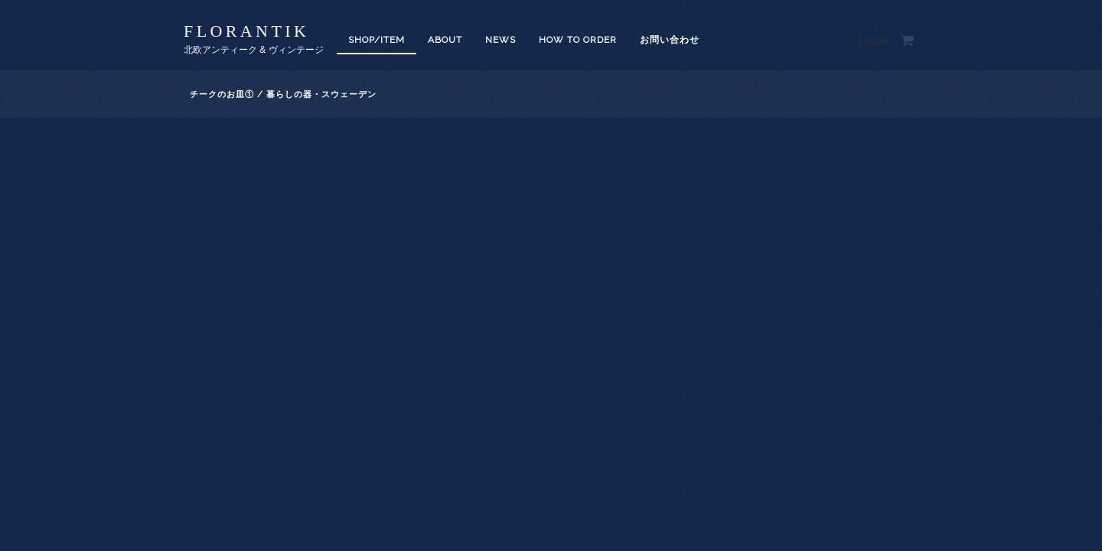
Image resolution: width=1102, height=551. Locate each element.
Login (873, 42)
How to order (578, 39)
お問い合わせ (669, 39)
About (445, 39)
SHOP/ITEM (376, 39)
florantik (246, 31)
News (500, 39)
